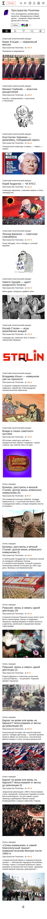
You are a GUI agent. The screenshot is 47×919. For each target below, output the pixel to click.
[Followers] (25, 25)
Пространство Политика (12, 48)
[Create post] (30, 3)
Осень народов (9, 484)
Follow (15, 25)
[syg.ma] (3, 3)
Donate (11, 3)
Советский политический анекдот (16, 39)
